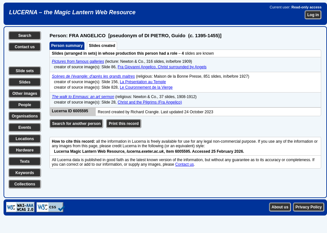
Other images (24, 93)
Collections (24, 184)
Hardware (25, 150)
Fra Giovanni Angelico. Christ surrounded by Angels (162, 67)
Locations (25, 139)
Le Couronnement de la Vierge (146, 87)
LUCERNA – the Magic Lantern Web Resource (72, 12)
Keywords (25, 173)
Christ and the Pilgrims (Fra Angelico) (150, 102)
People (24, 105)
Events (24, 127)
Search (24, 35)
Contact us (25, 47)
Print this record (124, 123)
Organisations (25, 116)
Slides (24, 82)
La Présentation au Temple (143, 82)
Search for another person (76, 123)
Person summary (66, 45)
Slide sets (25, 71)
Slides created (102, 45)
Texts (24, 161)
